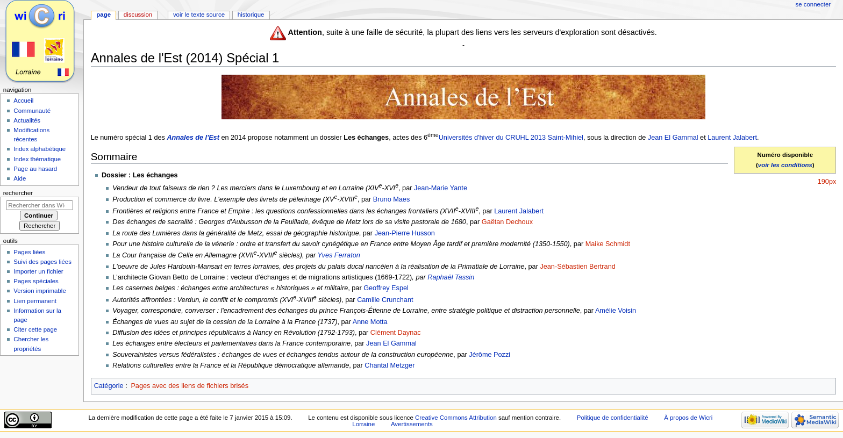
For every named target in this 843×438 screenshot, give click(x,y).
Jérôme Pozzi (489, 354)
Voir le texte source (199, 14)
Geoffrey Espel (386, 288)
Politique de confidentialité (612, 417)
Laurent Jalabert (732, 137)
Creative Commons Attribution (456, 417)
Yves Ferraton (339, 255)
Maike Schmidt (607, 244)
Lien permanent (34, 301)
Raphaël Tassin (450, 277)
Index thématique (37, 159)
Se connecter (813, 4)
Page (103, 14)
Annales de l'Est (193, 137)
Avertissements (412, 424)
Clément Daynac (395, 332)
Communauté (32, 110)
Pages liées (29, 252)
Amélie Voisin (615, 310)
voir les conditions (785, 165)
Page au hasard (35, 169)
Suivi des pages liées (42, 262)
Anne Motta (370, 322)
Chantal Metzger (390, 365)
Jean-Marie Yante (440, 188)
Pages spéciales (35, 281)
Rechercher (18, 193)
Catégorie (109, 386)
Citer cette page (35, 329)
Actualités (26, 120)
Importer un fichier (38, 271)
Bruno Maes (391, 199)
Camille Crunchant (385, 300)
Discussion (138, 14)
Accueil (23, 100)
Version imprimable (39, 291)
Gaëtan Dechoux (507, 222)
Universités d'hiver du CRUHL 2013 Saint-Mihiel (511, 137)
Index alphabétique (39, 149)
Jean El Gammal (673, 137)
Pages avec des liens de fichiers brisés (189, 386)
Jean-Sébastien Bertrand (577, 266)
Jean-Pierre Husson (405, 233)
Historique (251, 14)
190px (827, 181)
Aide (19, 178)
